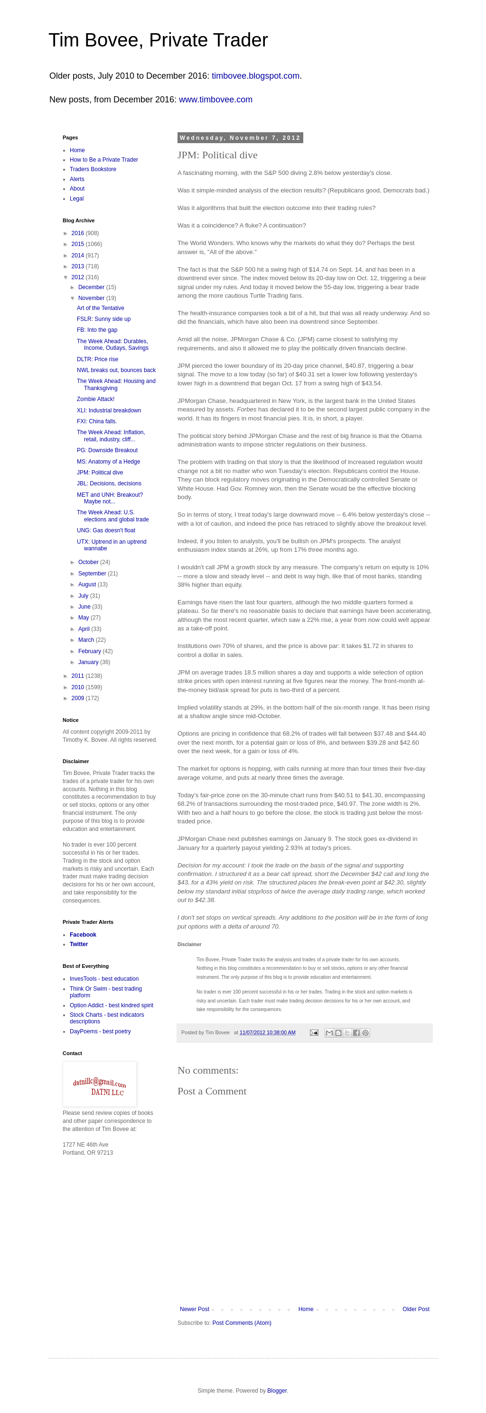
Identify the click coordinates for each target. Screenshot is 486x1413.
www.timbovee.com (215, 99)
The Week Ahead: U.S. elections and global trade (113, 515)
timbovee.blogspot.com (255, 76)
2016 (79, 233)
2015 (79, 244)
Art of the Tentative (100, 308)
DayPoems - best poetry (100, 1031)
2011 (79, 676)
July (84, 596)
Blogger (277, 1390)
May (84, 617)
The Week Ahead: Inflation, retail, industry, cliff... (111, 435)
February (90, 651)
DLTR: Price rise (97, 359)
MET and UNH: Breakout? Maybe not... (110, 498)
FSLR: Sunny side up (104, 319)
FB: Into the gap (97, 330)
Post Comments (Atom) (241, 1323)
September (93, 573)
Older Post (416, 1309)
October (89, 562)
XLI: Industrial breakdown (109, 410)
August (88, 584)
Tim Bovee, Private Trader (158, 39)
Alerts (77, 179)
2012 (79, 277)
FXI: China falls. (97, 421)
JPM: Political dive (100, 472)
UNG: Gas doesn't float (106, 530)
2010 (79, 687)
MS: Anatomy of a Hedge (108, 461)
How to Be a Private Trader (104, 159)
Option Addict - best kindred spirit (111, 1005)
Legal (77, 198)
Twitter (79, 944)
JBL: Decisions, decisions (109, 483)
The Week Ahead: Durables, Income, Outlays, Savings (113, 344)
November (92, 298)
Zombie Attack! (95, 399)
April (84, 629)
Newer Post (194, 1309)
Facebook (83, 934)
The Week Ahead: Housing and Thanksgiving (116, 384)
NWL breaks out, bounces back (116, 370)
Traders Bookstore (93, 169)
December (92, 287)
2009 (79, 698)
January (89, 662)
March (87, 640)
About (77, 188)
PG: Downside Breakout (107, 450)
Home (306, 1309)
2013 (79, 266)
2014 (79, 255)
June (85, 606)
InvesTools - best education (104, 978)
